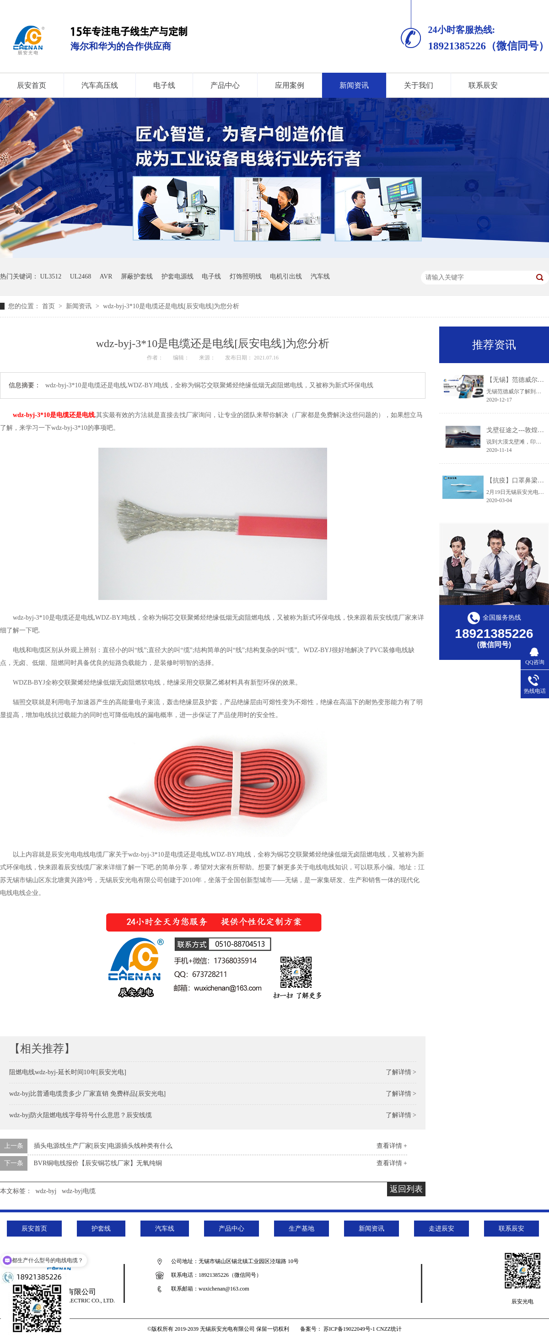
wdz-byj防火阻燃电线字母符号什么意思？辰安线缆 (80, 1115)
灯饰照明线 (246, 276)
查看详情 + (392, 1145)
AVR (106, 276)
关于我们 (418, 85)
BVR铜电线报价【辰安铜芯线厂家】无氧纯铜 (98, 1163)
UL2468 (81, 276)
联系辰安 (483, 85)
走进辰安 (441, 1228)
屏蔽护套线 (137, 276)
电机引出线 (286, 276)
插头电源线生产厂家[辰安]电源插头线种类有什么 (103, 1145)
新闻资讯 (354, 85)
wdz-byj (46, 1191)
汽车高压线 (99, 85)
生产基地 (301, 1228)
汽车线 (320, 276)
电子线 (164, 85)
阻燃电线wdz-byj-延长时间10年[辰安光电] (67, 1072)
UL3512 (51, 276)
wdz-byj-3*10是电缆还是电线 (54, 415)
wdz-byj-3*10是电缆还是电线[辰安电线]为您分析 (171, 306)
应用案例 (289, 85)
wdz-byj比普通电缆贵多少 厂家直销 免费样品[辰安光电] (87, 1093)
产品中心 (225, 85)
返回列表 (406, 1189)
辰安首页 (34, 1228)
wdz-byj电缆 (79, 1191)
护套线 (101, 1228)
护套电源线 (177, 276)
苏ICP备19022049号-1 (349, 1329)
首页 (49, 306)
